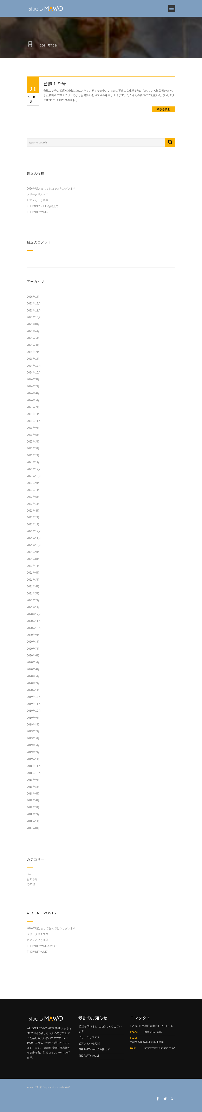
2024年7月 (33, 386)
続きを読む (163, 109)
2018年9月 (33, 780)
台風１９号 (54, 84)
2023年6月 (33, 435)
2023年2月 (33, 455)
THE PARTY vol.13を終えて (42, 206)
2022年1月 (33, 524)
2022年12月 (34, 469)
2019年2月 (33, 752)
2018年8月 (33, 787)
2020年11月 (34, 621)
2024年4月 (33, 393)
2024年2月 (33, 407)
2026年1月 (33, 296)
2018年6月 (33, 793)
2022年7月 (33, 490)
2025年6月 (33, 331)
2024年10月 (34, 372)
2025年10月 (34, 317)
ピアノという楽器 (37, 200)
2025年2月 (33, 352)
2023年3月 (33, 448)
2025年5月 (33, 338)
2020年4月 (33, 669)
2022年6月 (33, 497)
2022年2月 (33, 517)
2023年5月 (33, 441)
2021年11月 (34, 538)
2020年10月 (34, 628)
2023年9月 (33, 428)
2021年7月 (33, 566)
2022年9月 (33, 483)
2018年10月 (34, 773)
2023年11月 (34, 421)
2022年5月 (33, 504)
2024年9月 (33, 379)
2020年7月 (33, 648)
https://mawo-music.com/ (159, 1048)
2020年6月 (33, 655)
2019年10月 (34, 710)
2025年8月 (33, 324)
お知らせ (32, 879)
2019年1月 (33, 759)
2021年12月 (34, 531)
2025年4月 (33, 345)
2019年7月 (33, 731)
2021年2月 (33, 600)
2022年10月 (34, 476)
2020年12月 (34, 614)
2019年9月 (33, 717)
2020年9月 (33, 635)
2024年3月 (33, 400)
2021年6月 (33, 572)
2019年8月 (33, 724)
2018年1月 (33, 821)
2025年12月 (34, 303)
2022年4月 (33, 510)
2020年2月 (33, 683)
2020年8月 (33, 641)
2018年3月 (33, 807)
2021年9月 (33, 552)
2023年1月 (33, 462)
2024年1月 (33, 414)
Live (29, 874)
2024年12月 (34, 365)
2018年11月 (34, 766)
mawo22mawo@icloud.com (147, 1042)
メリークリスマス (37, 194)
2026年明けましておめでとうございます (51, 188)
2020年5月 (33, 662)
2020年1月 (33, 690)
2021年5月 (33, 579)
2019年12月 (34, 697)
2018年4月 (33, 800)
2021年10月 (34, 545)
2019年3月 (33, 745)
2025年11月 (34, 310)
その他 (31, 884)
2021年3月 (33, 593)
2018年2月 (33, 814)
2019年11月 (34, 704)
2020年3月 (33, 676)
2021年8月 (33, 559)
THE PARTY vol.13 (37, 212)
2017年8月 (33, 828)
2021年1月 (33, 607)
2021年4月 (33, 586)
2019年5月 (33, 738)
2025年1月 (33, 358)
